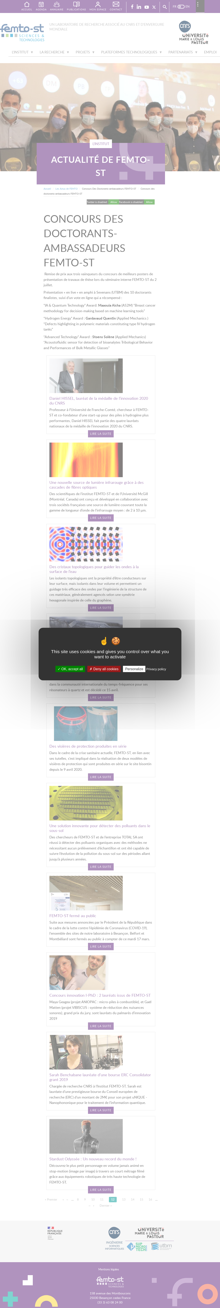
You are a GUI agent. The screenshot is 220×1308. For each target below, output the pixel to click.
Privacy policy (156, 669)
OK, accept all (70, 669)
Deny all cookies (104, 669)
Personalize (134, 669)
